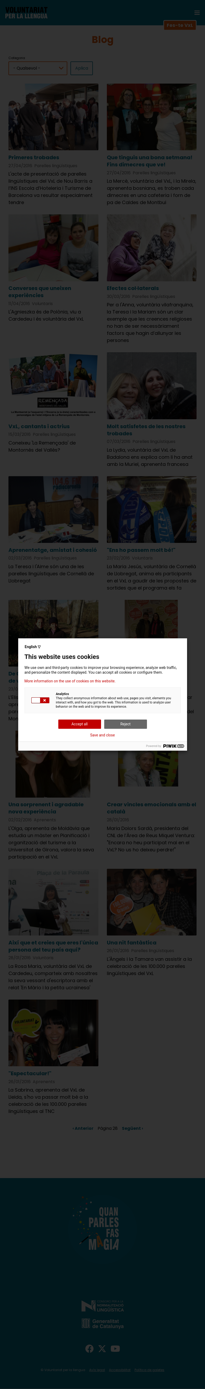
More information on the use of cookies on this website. (70, 681)
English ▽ (33, 647)
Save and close (102, 735)
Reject (125, 724)
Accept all (79, 724)
